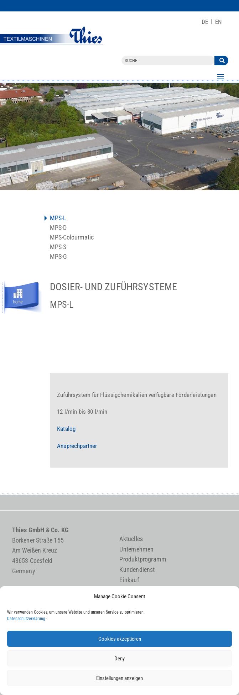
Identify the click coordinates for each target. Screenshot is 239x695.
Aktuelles (131, 539)
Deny (119, 658)
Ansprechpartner (77, 445)
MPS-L (58, 219)
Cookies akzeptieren (119, 639)
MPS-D (58, 228)
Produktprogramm (142, 559)
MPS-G (58, 257)
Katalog (66, 428)
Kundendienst (137, 569)
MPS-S (58, 248)
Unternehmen (136, 549)
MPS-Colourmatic (72, 238)
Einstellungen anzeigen (119, 678)
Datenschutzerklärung (26, 618)
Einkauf (129, 580)
